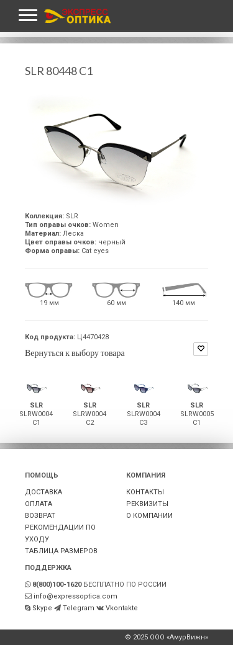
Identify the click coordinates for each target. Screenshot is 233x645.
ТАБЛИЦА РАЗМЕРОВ (61, 551)
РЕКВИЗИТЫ (147, 504)
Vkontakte (122, 608)
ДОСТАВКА (43, 492)
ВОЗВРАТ (40, 516)
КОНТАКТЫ (145, 492)
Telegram (78, 608)
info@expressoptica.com (75, 596)
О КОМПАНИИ (149, 516)
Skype (42, 608)
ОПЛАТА (38, 504)
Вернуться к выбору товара (75, 352)
